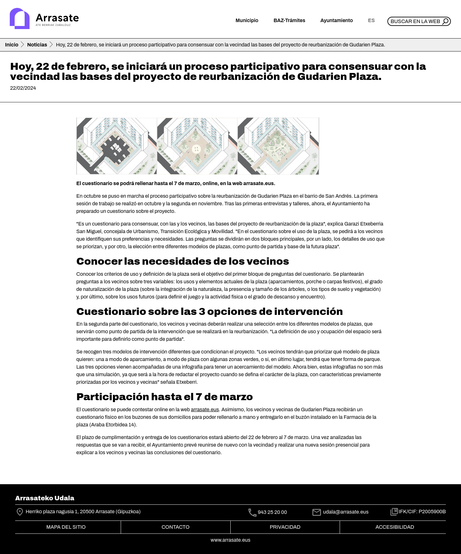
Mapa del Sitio (66, 527)
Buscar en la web (415, 21)
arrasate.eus (205, 409)
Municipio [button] (247, 20)
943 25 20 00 (272, 512)
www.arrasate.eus (231, 540)
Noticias (37, 44)
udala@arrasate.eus (340, 512)
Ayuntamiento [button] (336, 20)
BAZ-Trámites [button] (289, 20)
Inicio (11, 44)
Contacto (175, 527)
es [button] (371, 20)
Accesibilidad (394, 527)
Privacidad (285, 527)
